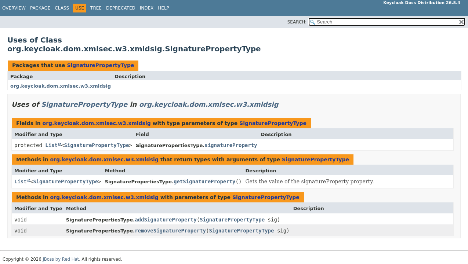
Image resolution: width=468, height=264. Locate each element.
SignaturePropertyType (100, 65)
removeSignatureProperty (170, 231)
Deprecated (120, 8)
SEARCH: (297, 22)
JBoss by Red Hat (61, 259)
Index (147, 8)
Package (40, 8)
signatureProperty (230, 145)
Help (163, 8)
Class (62, 8)
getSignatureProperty (205, 181)
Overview (14, 8)
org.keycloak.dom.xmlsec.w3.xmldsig (60, 86)
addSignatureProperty (166, 220)
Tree (96, 8)
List (51, 145)
